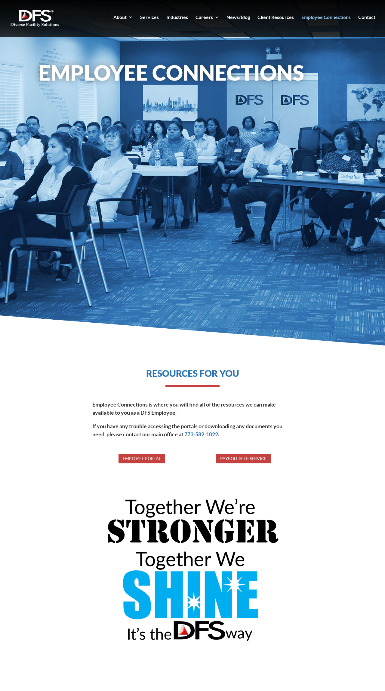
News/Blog (238, 17)
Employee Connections (326, 17)
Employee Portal (142, 458)
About (120, 17)
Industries (177, 17)
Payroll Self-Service (243, 458)
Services (149, 17)
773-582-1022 (201, 434)
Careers (204, 17)
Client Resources (275, 17)
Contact (366, 17)
